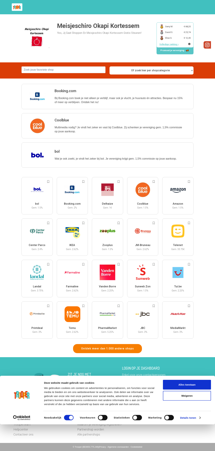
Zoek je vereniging (132, 7)
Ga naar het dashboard (142, 391)
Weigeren (186, 422)
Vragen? (186, 7)
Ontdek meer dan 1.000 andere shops (107, 348)
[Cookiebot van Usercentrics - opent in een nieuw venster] (21, 444)
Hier (70, 386)
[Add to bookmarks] (48, 182)
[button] (199, 7)
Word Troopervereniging (162, 7)
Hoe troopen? (108, 7)
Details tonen (188, 444)
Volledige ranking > (169, 44)
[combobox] (63, 69)
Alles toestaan (187, 411)
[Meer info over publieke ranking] (189, 44)
